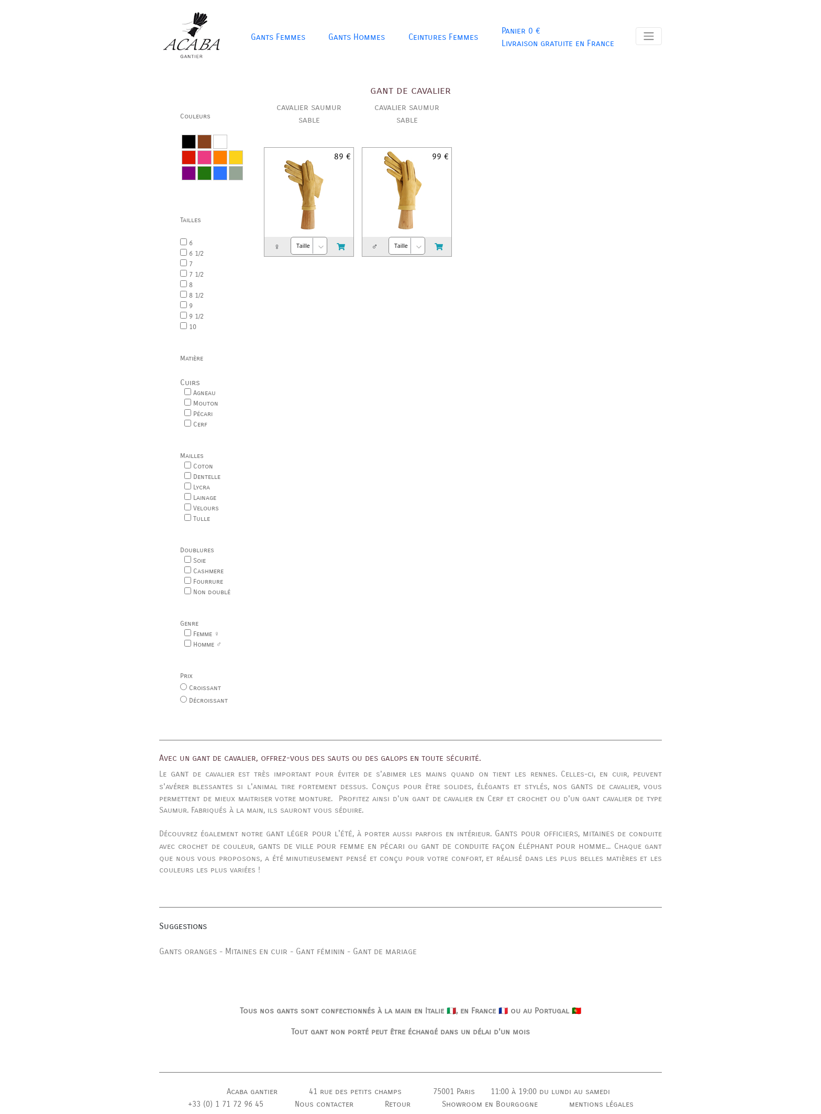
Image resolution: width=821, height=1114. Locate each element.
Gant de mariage (385, 951)
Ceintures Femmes (443, 37)
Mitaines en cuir (256, 951)
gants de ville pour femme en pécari (331, 846)
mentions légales (601, 1104)
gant (179, 774)
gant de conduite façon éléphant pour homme (513, 846)
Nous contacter (324, 1104)
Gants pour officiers (536, 833)
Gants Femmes (278, 37)
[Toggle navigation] (649, 36)
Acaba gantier (252, 1091)
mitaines (598, 833)
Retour (397, 1104)
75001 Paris (454, 1091)
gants (582, 786)
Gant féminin (320, 951)
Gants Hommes (356, 37)
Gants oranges (188, 951)
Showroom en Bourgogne (490, 1104)
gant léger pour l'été (309, 833)
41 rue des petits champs (355, 1091)
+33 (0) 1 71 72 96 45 (225, 1104)
